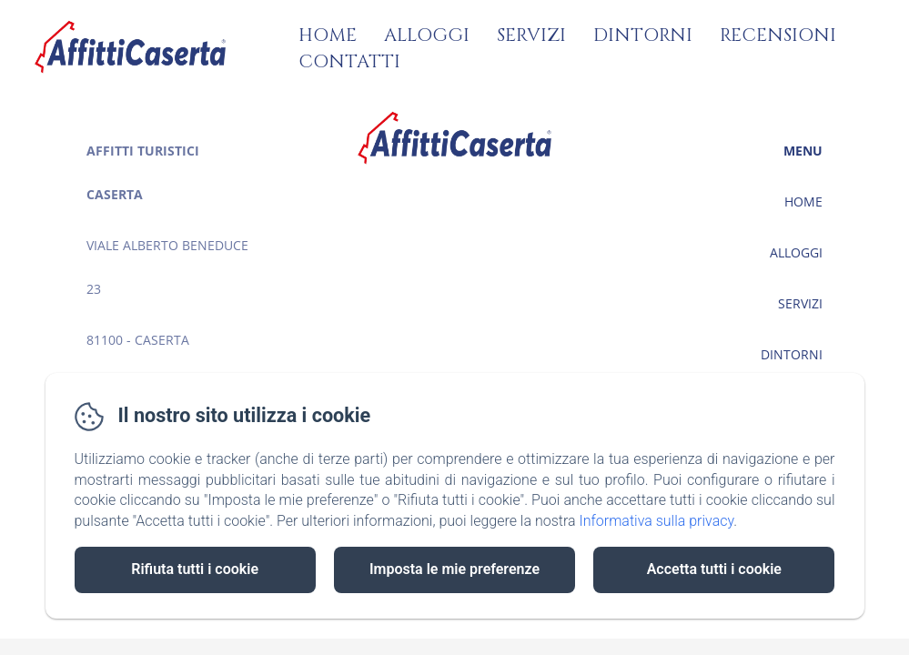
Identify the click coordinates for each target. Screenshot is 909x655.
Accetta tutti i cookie (714, 569)
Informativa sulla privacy (656, 520)
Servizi (531, 35)
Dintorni (642, 35)
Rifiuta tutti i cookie (194, 569)
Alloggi (427, 35)
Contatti (349, 61)
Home (327, 35)
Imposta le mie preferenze (454, 569)
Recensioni (778, 35)
